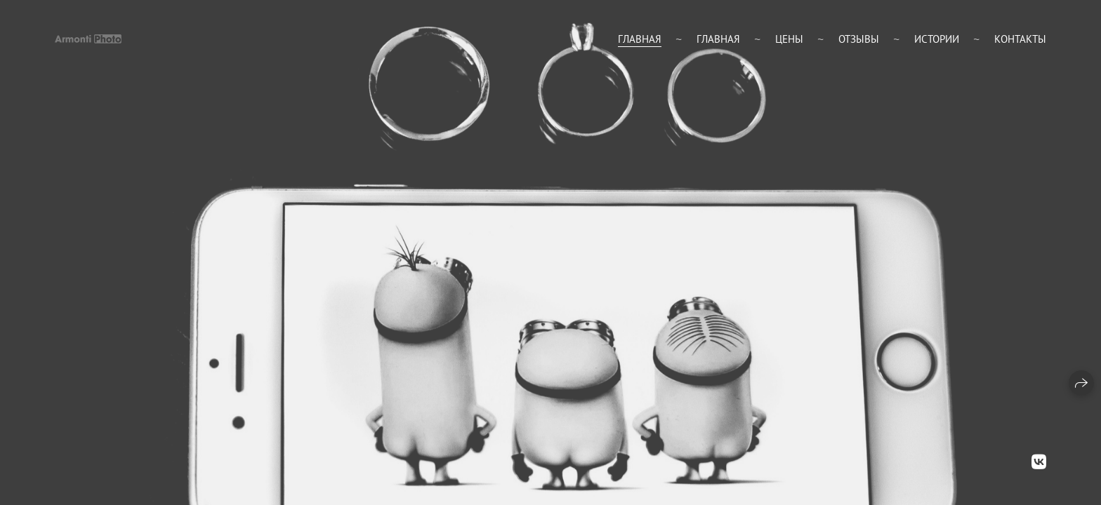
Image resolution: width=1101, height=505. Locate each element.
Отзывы (858, 39)
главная (718, 39)
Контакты (1020, 39)
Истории (936, 39)
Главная (639, 39)
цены (789, 39)
